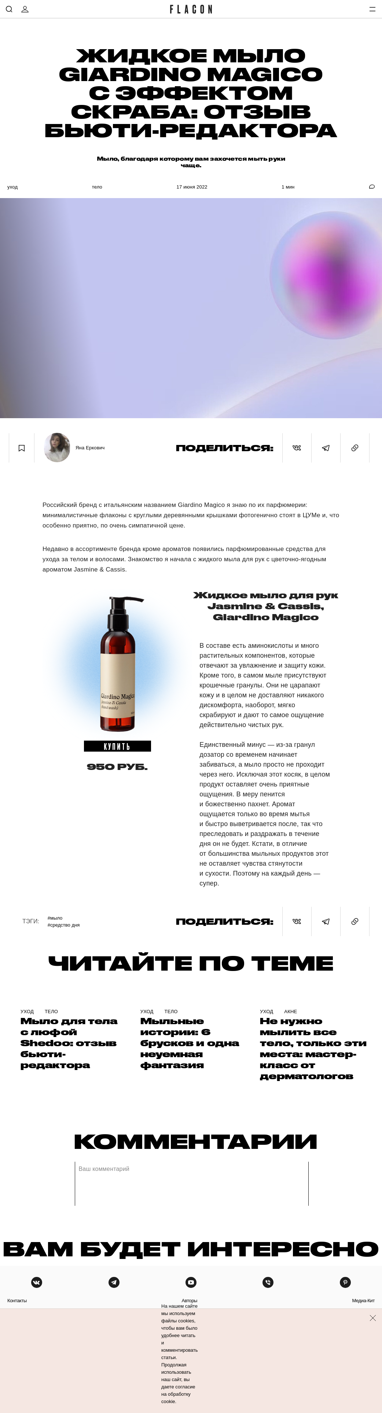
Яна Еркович (90, 447)
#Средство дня (64, 925)
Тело (97, 187)
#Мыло (55, 918)
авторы (189, 1300)
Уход (12, 187)
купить (117, 746)
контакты (17, 1300)
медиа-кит (363, 1300)
